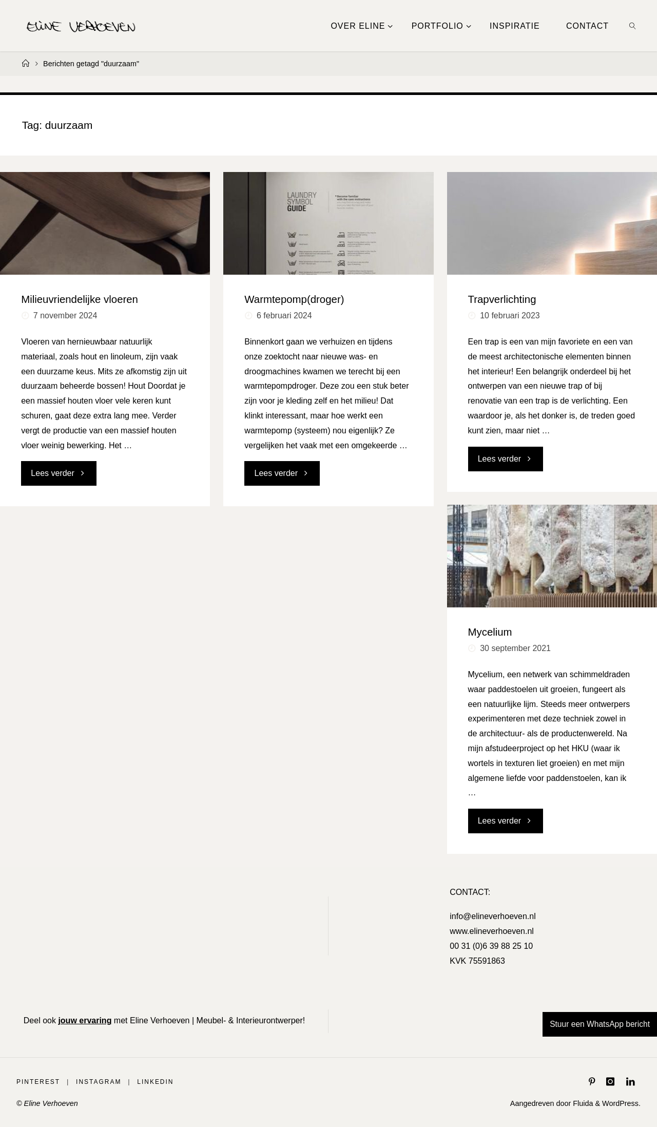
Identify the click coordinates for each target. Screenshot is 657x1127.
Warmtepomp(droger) (294, 299)
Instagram (102, 1081)
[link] (633, 25)
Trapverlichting (502, 299)
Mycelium (490, 632)
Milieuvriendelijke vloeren (79, 299)
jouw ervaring (84, 1020)
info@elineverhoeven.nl (492, 916)
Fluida (582, 1103)
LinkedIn (161, 1081)
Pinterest (39, 1081)
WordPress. (621, 1103)
